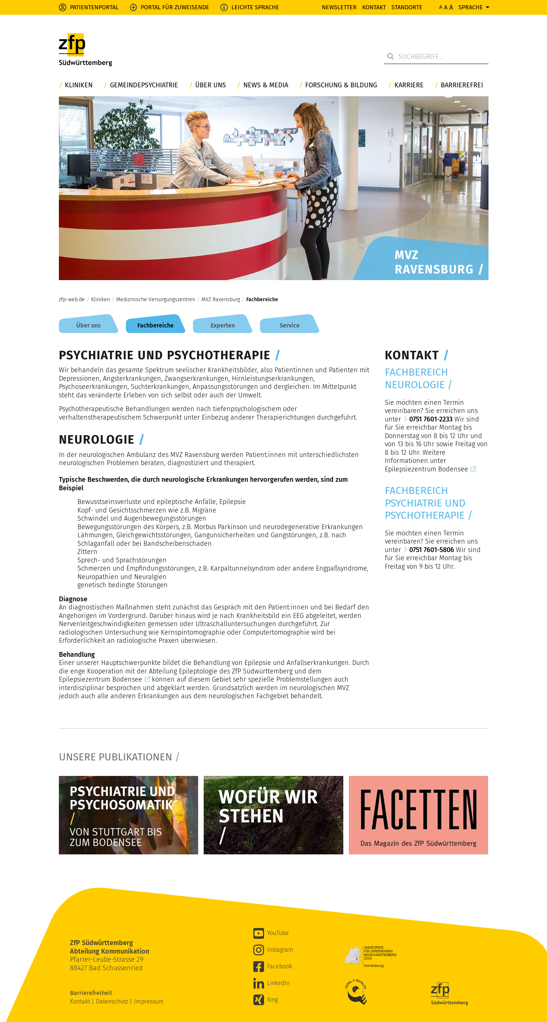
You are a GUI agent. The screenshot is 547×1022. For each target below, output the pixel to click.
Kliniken (100, 300)
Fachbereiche (262, 300)
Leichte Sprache (255, 7)
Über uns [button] (210, 85)
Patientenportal (94, 7)
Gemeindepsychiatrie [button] (144, 85)
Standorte (407, 7)
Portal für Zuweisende (175, 7)
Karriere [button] (409, 85)
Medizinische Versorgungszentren (155, 300)
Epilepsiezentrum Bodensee (100, 679)
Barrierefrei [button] (462, 85)
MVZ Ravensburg (220, 300)
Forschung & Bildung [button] (341, 85)
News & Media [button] (265, 85)
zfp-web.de (72, 300)
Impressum (149, 1001)
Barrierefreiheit (92, 992)
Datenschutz (113, 1001)
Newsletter (339, 7)
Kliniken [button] (79, 85)
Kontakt (374, 7)
